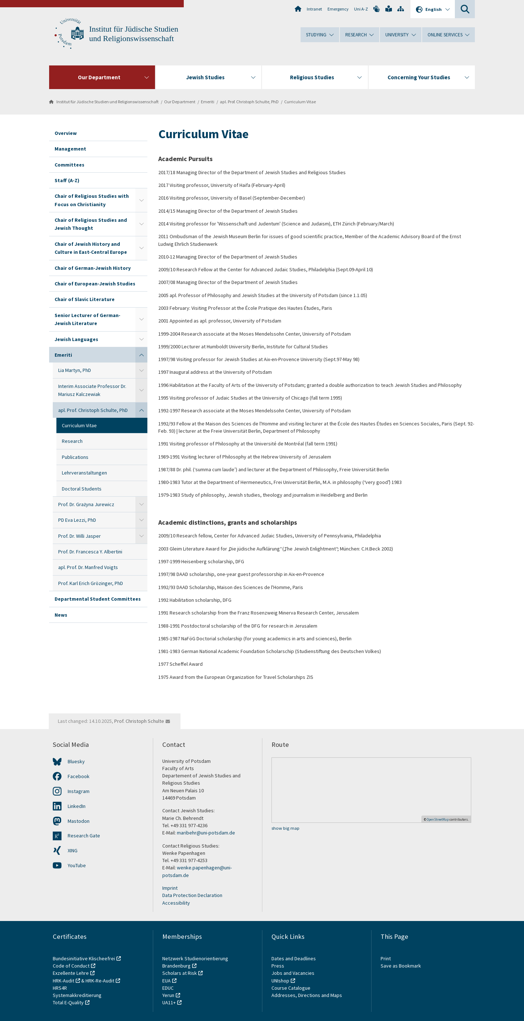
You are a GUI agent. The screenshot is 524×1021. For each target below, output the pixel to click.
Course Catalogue (290, 988)
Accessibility (176, 903)
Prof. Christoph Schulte (139, 721)
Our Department (179, 101)
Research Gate (84, 835)
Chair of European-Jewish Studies (95, 283)
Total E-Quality (68, 1002)
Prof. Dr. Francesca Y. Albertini (90, 551)
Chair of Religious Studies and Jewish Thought (91, 224)
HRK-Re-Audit (100, 980)
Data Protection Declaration (192, 895)
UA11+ (169, 1002)
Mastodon (79, 821)
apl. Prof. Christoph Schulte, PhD (249, 101)
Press (277, 965)
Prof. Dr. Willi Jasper (79, 536)
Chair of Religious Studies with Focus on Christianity (92, 200)
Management (70, 148)
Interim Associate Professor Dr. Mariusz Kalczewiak (92, 390)
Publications (75, 457)
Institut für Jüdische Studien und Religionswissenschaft (107, 101)
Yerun (168, 995)
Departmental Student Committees (98, 599)
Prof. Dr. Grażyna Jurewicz (86, 504)
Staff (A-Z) (67, 180)
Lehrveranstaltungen (84, 472)
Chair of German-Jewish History (93, 268)
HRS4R (60, 988)
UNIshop (280, 980)
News (61, 615)
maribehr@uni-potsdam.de (206, 832)
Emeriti (207, 101)
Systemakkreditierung (77, 995)
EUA (166, 980)
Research (72, 441)
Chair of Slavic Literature (85, 299)
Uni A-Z (361, 9)
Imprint (170, 888)
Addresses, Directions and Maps (306, 995)
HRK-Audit (63, 980)
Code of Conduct (71, 965)
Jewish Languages (76, 339)
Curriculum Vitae (300, 101)
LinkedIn (77, 806)
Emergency (338, 9)
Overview (66, 133)
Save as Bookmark (401, 965)
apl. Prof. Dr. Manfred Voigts (88, 567)
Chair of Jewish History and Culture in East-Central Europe (91, 248)
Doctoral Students (82, 488)
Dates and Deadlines (293, 958)
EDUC (168, 988)
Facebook (79, 776)
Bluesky (76, 761)
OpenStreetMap (438, 819)
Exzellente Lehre (71, 973)
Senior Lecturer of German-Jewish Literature (87, 319)
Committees (69, 164)
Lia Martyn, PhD (74, 370)
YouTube (77, 865)
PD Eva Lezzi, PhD (77, 520)
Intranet (314, 9)
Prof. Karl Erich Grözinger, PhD (90, 583)
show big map (285, 828)
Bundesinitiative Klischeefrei (84, 958)
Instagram (79, 791)
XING (73, 850)
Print (386, 958)
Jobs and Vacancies (292, 973)
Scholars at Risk (179, 973)
